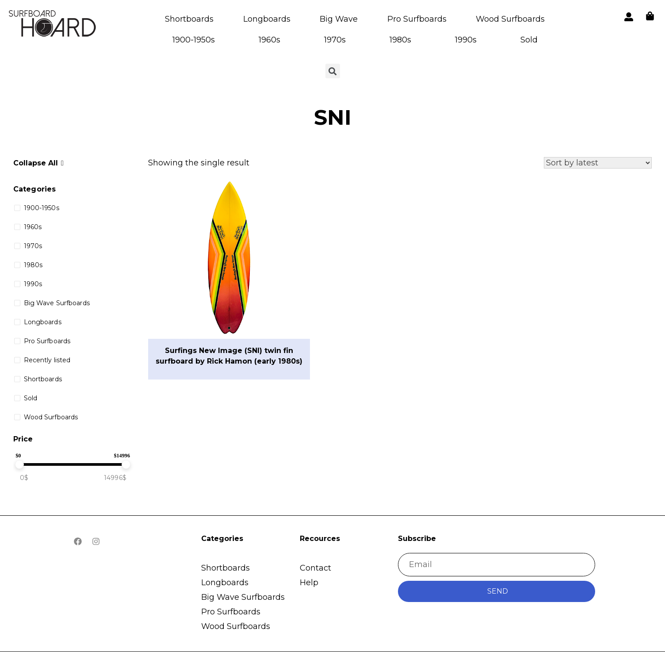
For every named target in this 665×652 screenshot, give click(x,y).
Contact (315, 568)
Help (309, 582)
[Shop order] (598, 163)
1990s (466, 40)
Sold (529, 40)
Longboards (266, 19)
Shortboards (189, 19)
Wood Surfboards (510, 19)
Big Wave (339, 19)
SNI (333, 117)
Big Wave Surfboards (243, 597)
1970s (335, 40)
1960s (269, 40)
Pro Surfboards (417, 19)
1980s (400, 40)
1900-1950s (193, 40)
